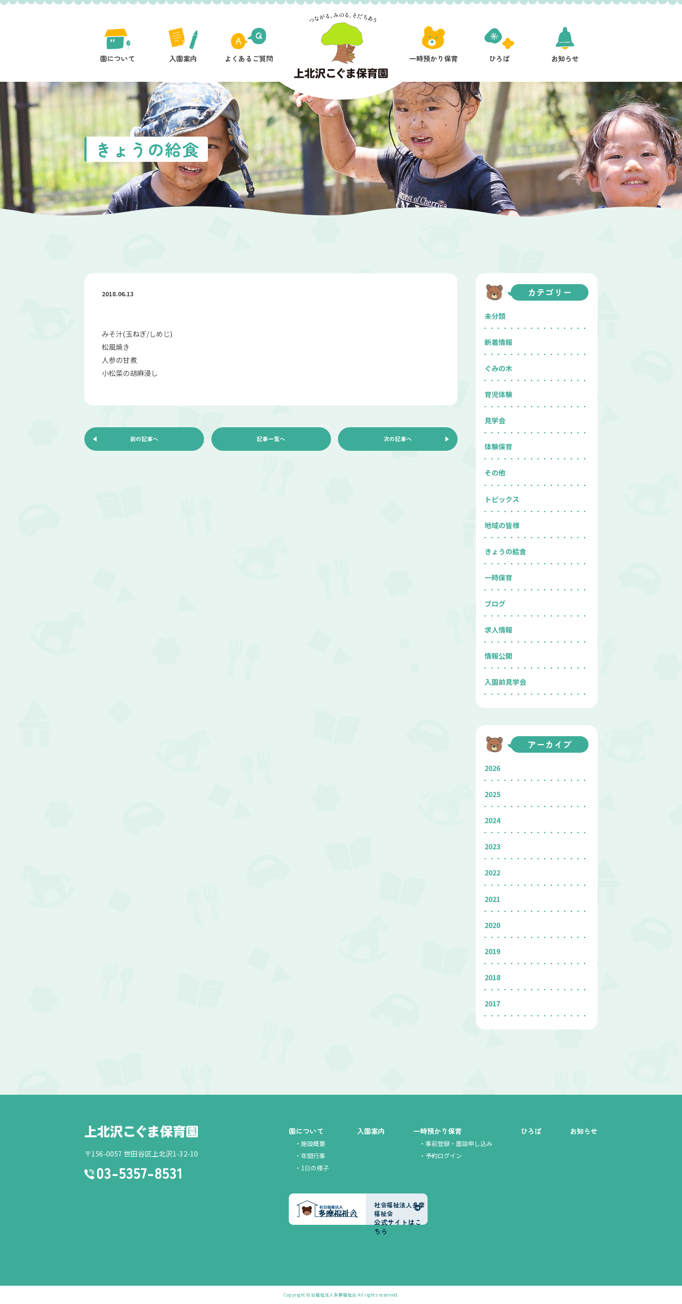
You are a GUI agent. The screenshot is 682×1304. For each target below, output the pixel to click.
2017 (492, 1003)
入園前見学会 (505, 682)
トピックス (502, 499)
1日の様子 (315, 1167)
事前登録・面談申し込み (458, 1143)
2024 (492, 820)
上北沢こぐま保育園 (141, 1132)
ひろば (531, 1131)
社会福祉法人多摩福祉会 (331, 1294)
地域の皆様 (502, 525)
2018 (492, 977)
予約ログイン (443, 1155)
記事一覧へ (271, 441)
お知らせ (584, 1131)
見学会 (495, 420)
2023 (492, 846)
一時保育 (498, 577)
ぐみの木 (498, 368)
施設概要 (313, 1143)
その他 (495, 472)
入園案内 (371, 1131)
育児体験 (498, 394)
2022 (492, 872)
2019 (492, 951)
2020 (492, 925)
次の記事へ (398, 441)
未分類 (495, 316)
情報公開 (498, 655)
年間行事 (313, 1155)
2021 (492, 899)
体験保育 (498, 446)
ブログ (495, 603)
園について (306, 1131)
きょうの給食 (505, 551)
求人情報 (498, 629)
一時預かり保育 (437, 1131)
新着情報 (498, 342)
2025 (492, 794)
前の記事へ (144, 441)
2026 (492, 768)
